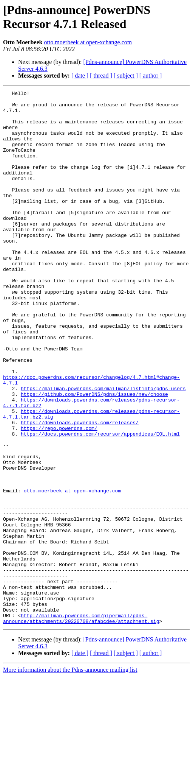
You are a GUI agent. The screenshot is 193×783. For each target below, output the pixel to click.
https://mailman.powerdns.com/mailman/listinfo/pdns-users (103, 448)
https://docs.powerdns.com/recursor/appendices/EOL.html (100, 503)
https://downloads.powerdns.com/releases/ (80, 489)
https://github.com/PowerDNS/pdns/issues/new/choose (94, 455)
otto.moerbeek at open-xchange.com (88, 42)
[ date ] (79, 75)
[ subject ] (126, 75)
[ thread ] (101, 75)
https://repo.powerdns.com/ (59, 496)
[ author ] (150, 75)
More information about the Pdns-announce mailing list (70, 776)
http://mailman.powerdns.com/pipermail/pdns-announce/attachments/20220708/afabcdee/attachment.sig (81, 724)
